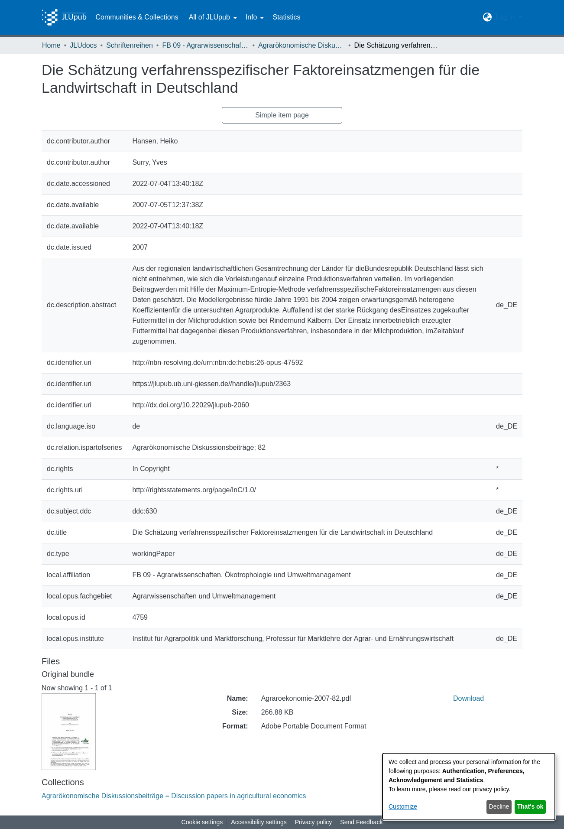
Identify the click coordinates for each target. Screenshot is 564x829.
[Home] (64, 17)
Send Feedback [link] (361, 822)
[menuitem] (212, 17)
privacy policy (491, 789)
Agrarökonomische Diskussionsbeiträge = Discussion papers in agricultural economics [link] (301, 45)
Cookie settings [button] (202, 822)
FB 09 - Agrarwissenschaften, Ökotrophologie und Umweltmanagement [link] (205, 45)
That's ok (530, 806)
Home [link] (51, 45)
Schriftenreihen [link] (129, 45)
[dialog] (468, 786)
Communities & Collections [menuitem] (136, 17)
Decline (499, 806)
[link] (174, 796)
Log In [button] (506, 17)
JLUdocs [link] (83, 45)
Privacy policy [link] (313, 822)
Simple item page (282, 115)
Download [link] (468, 698)
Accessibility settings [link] (258, 822)
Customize (403, 806)
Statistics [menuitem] (286, 17)
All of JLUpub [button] (209, 17)
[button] (487, 17)
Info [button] (251, 17)
